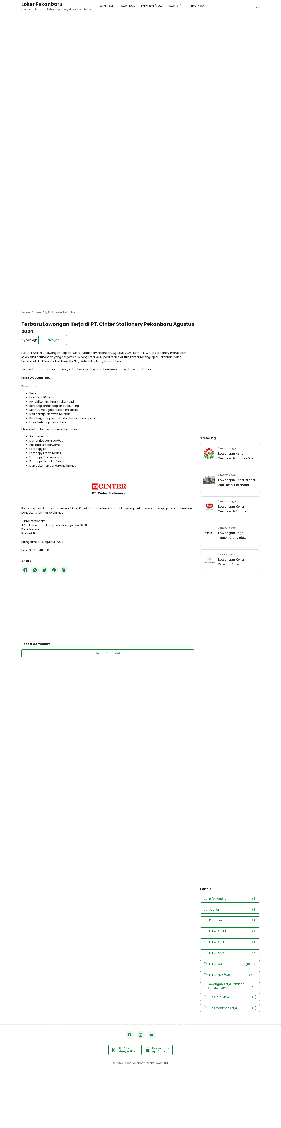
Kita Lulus (230, 920)
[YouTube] (151, 1035)
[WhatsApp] (35, 570)
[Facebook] (25, 570)
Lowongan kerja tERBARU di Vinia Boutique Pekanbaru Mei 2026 (234, 535)
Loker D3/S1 (230, 953)
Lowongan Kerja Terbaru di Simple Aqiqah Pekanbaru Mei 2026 (236, 509)
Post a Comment (108, 653)
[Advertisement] (119, 28)
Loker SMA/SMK (230, 975)
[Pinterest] (54, 570)
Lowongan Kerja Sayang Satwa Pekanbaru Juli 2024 (234, 562)
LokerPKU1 (161, 1063)
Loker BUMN (230, 931)
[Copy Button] (64, 570)
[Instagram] (141, 1035)
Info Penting (230, 899)
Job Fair (230, 910)
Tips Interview (230, 997)
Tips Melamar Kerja (230, 1008)
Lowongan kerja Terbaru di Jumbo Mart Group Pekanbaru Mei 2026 (236, 456)
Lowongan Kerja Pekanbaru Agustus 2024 (230, 986)
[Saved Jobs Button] (257, 6)
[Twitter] (44, 570)
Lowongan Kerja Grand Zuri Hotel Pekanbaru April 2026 (236, 482)
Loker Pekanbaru (42, 4)
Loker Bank (230, 942)
